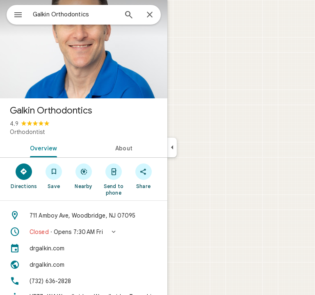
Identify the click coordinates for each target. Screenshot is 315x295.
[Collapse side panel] (172, 147)
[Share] (143, 176)
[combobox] (75, 14)
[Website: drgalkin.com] (83, 264)
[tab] (42, 147)
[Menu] (18, 15)
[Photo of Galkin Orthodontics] (83, 49)
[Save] (54, 176)
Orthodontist (27, 132)
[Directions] (24, 176)
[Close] (150, 15)
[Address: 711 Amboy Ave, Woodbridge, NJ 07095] (83, 215)
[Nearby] (84, 176)
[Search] (129, 15)
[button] (83, 232)
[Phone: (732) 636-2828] (83, 281)
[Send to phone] (113, 179)
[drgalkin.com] (83, 248)
